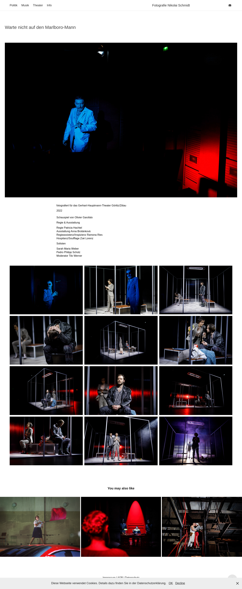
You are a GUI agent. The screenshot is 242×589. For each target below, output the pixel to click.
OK (171, 583)
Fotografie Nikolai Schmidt (182, 5)
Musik (25, 5)
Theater (38, 5)
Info (49, 5)
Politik (13, 5)
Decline (180, 583)
